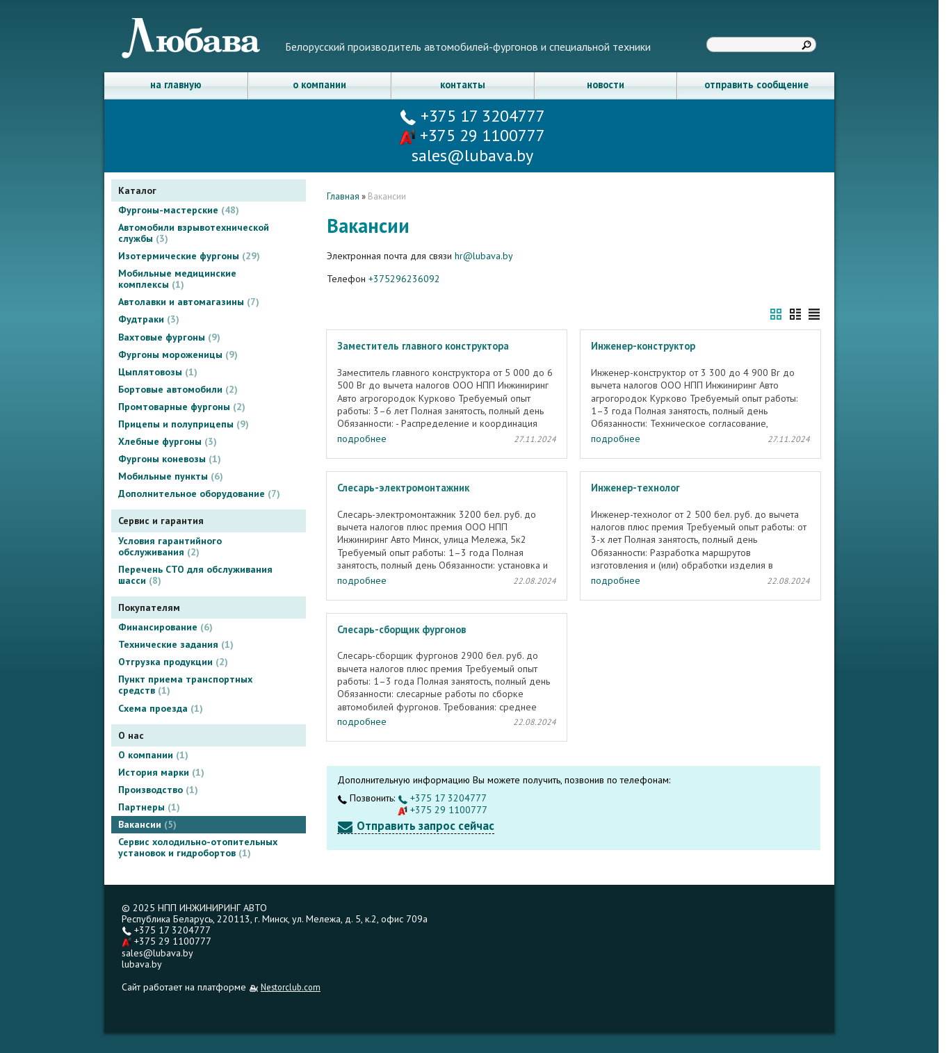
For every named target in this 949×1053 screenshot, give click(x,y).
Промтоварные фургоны (181, 406)
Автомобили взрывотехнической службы (193, 233)
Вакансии (147, 824)
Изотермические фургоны (189, 256)
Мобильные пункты (170, 476)
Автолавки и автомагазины (188, 301)
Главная (343, 196)
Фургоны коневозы (169, 458)
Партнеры (149, 807)
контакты (462, 84)
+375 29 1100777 (472, 135)
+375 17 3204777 (472, 115)
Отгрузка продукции (173, 661)
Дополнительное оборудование (199, 493)
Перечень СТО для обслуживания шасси (195, 575)
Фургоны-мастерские (178, 210)
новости (605, 84)
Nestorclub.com (291, 987)
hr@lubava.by (484, 256)
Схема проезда (160, 708)
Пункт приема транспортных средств (185, 684)
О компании (153, 755)
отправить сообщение (756, 84)
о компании (319, 84)
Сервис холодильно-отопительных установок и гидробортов (197, 847)
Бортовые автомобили (178, 389)
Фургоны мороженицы (178, 354)
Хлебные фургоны (167, 441)
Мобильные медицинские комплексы (177, 279)
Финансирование (165, 627)
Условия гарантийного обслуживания (170, 546)
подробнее (362, 438)
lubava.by (142, 964)
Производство (158, 789)
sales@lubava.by (157, 953)
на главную (176, 84)
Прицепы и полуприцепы (183, 424)
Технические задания (176, 644)
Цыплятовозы (157, 372)
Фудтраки (148, 319)
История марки (161, 772)
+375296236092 (404, 278)
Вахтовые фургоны (169, 337)
